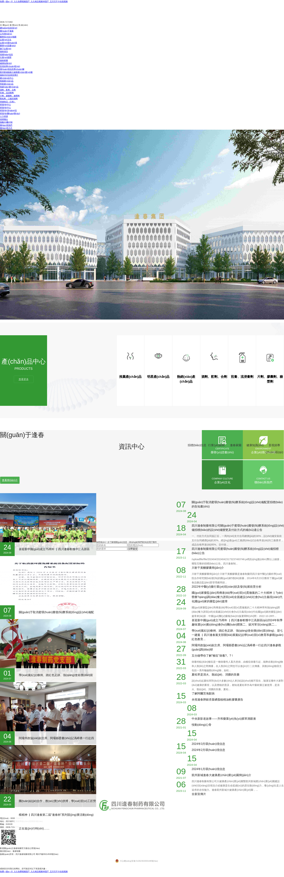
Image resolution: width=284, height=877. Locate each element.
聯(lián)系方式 (6, 128)
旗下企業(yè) (5, 49)
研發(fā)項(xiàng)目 (8, 110)
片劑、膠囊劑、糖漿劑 (10, 96)
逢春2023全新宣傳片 (9, 75)
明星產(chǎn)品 (6, 84)
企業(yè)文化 (5, 40)
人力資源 (4, 116)
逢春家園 (4, 60)
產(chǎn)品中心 (6, 78)
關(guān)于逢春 (7, 31)
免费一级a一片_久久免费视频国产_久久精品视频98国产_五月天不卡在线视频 (34, 1)
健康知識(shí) (6, 63)
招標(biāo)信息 (6, 54)
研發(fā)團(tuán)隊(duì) (10, 113)
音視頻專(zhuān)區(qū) (10, 66)
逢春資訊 (4, 51)
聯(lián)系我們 (6, 125)
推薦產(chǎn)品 (6, 81)
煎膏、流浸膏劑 (7, 93)
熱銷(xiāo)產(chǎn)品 (9, 87)
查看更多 (24, 379)
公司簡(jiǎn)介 (6, 34)
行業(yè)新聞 (5, 57)
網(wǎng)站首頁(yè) (8, 28)
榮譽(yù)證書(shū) (8, 45)
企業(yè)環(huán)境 (8, 43)
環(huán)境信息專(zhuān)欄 (12, 69)
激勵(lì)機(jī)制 (6, 122)
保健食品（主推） (8, 102)
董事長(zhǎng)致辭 (8, 37)
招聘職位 (4, 119)
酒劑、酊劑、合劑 (8, 90)
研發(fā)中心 (5, 104)
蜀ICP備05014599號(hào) (47, 854)
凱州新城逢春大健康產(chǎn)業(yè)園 (16, 72)
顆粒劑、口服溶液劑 (9, 99)
